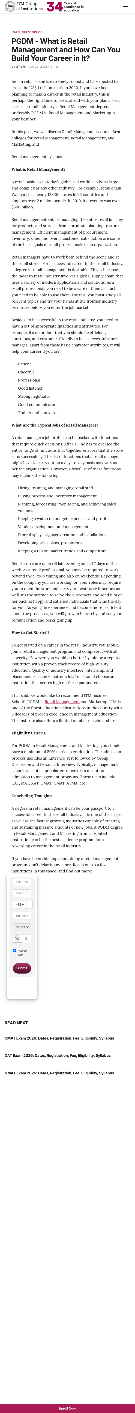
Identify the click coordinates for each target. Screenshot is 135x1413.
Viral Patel (19, 66)
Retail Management (62, 701)
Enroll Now (67, 1408)
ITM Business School (28, 32)
